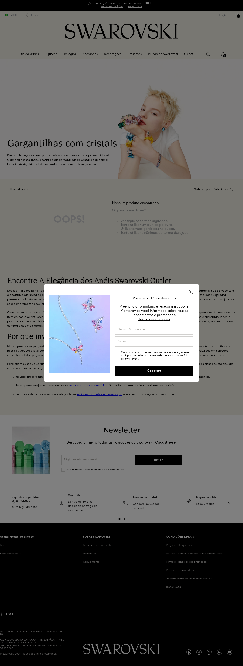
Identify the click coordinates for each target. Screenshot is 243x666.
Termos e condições (154, 319)
